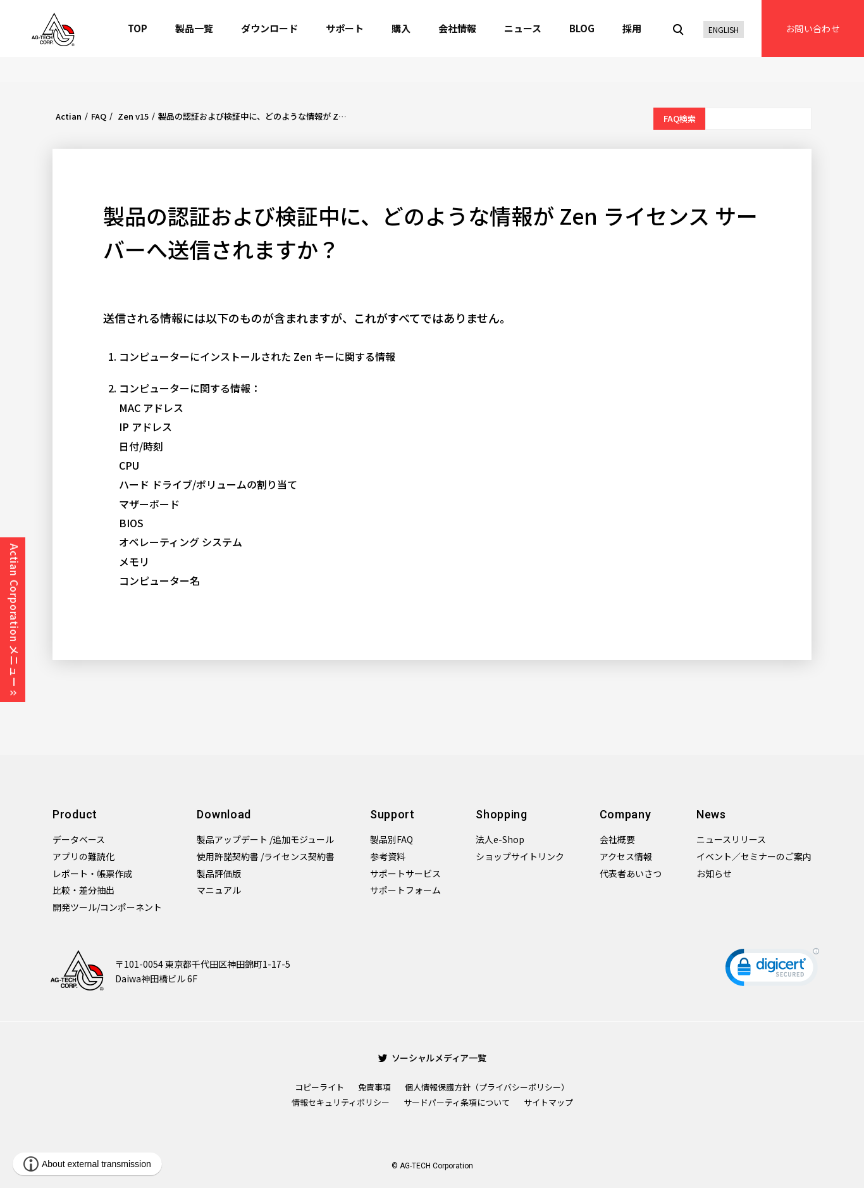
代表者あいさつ (631, 873)
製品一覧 (194, 28)
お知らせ (714, 873)
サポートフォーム (405, 890)
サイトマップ (548, 1102)
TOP (137, 28)
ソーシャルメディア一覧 (432, 1057)
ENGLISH (723, 29)
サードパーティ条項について (457, 1102)
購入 (401, 28)
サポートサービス (405, 873)
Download (224, 814)
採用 (631, 28)
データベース (78, 839)
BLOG (582, 28)
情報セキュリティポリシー (341, 1102)
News (711, 814)
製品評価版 (219, 873)
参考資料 (387, 856)
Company (625, 814)
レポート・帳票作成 (92, 873)
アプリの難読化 (83, 856)
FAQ (98, 116)
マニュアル (219, 890)
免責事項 (374, 1087)
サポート (345, 28)
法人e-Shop (500, 839)
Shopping (502, 814)
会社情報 (457, 28)
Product (74, 814)
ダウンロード (269, 28)
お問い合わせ (813, 28)
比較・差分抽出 (83, 890)
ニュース (522, 28)
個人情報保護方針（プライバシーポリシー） (487, 1087)
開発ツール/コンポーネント (107, 907)
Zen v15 (132, 116)
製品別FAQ (391, 839)
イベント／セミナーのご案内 (754, 856)
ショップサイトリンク (520, 856)
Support (392, 814)
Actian (69, 116)
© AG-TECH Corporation (432, 1165)
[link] (772, 969)
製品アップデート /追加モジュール (265, 839)
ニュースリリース (731, 839)
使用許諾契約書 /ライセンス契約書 (266, 856)
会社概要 (617, 839)
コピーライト (319, 1087)
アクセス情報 (626, 856)
